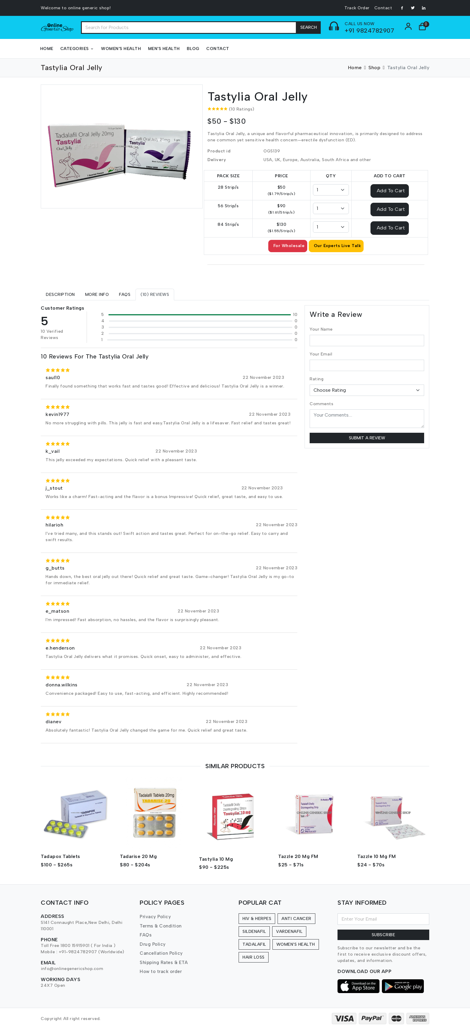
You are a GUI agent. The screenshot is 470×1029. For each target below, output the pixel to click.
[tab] (60, 294)
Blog (193, 48)
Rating (316, 379)
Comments (321, 403)
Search (308, 27)
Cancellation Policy (161, 953)
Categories (77, 48)
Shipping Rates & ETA (164, 962)
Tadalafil (254, 944)
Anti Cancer (296, 918)
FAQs (146, 935)
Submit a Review (367, 438)
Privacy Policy (155, 916)
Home (46, 48)
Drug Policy (153, 944)
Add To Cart (391, 190)
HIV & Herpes (256, 918)
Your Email (321, 354)
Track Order (357, 7)
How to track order (161, 971)
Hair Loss (253, 957)
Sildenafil (254, 931)
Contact (383, 7)
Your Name (321, 329)
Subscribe (383, 934)
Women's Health (121, 48)
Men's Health (164, 48)
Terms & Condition (161, 926)
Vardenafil (289, 931)
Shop (374, 67)
